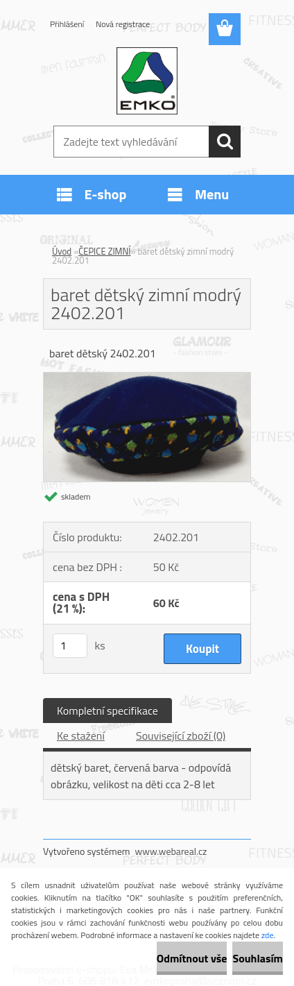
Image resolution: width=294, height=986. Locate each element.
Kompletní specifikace (107, 710)
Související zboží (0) (180, 735)
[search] (225, 142)
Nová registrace (123, 24)
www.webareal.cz (171, 851)
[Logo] (146, 81)
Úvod (61, 251)
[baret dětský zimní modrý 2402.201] (147, 378)
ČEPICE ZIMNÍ (104, 251)
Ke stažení (81, 735)
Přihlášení (67, 24)
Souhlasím (257, 958)
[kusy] (70, 646)
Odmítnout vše (192, 958)
